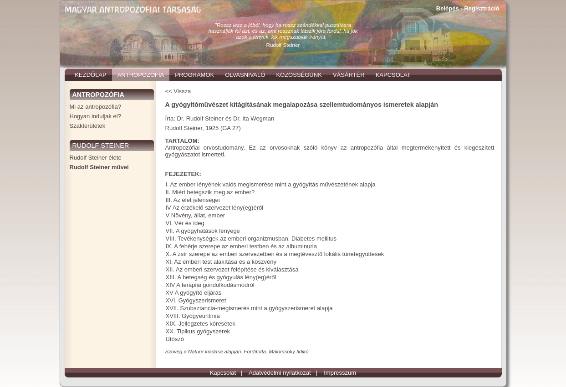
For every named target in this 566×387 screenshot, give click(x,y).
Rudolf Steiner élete (96, 157)
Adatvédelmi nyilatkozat (280, 372)
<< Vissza (178, 91)
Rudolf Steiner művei (99, 167)
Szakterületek (88, 125)
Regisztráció (481, 8)
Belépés (447, 8)
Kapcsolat (223, 372)
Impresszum (340, 372)
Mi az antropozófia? (95, 106)
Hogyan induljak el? (95, 116)
